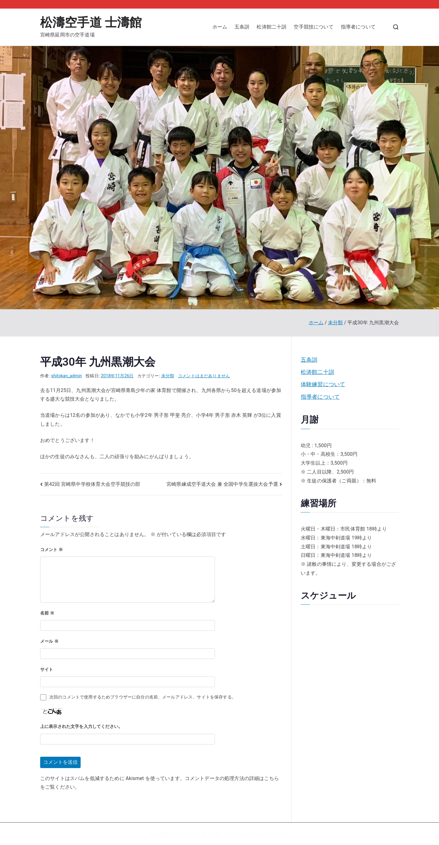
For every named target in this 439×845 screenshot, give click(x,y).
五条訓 (242, 27)
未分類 (167, 375)
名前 (47, 613)
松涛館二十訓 (271, 27)
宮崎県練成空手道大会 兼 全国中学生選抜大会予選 (222, 484)
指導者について (360, 27)
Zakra (252, 833)
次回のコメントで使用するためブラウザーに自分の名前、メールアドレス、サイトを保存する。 (142, 697)
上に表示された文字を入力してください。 (81, 726)
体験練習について (323, 384)
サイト (46, 669)
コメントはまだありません (204, 375)
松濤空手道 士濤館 (91, 22)
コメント (51, 549)
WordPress (277, 833)
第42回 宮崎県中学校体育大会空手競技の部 (92, 484)
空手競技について (313, 27)
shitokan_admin (66, 375)
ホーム (219, 27)
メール (49, 641)
